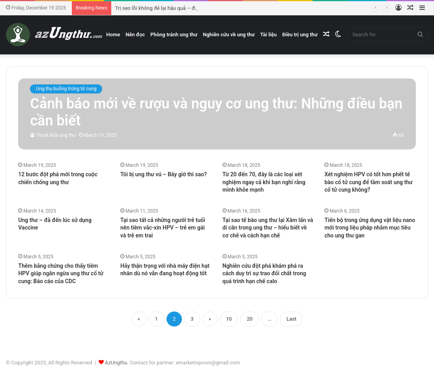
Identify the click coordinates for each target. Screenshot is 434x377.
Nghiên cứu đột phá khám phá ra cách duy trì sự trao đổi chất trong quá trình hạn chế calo (264, 273)
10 (229, 319)
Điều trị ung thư (300, 34)
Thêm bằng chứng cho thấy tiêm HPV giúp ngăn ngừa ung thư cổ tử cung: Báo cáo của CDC (60, 273)
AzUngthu (116, 363)
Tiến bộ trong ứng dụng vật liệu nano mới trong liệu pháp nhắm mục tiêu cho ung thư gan (369, 228)
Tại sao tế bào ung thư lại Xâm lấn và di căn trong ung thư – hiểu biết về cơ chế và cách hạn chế (268, 228)
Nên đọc (135, 34)
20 (250, 319)
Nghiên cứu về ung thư (228, 34)
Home (113, 34)
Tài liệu (268, 34)
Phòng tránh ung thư (173, 34)
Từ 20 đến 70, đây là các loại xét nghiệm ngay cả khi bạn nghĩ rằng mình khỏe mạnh (264, 182)
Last (291, 319)
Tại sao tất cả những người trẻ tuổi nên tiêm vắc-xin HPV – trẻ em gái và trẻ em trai (162, 228)
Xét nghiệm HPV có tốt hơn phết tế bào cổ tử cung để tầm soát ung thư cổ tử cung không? (368, 182)
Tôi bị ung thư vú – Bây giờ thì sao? (163, 174)
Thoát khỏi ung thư (55, 135)
